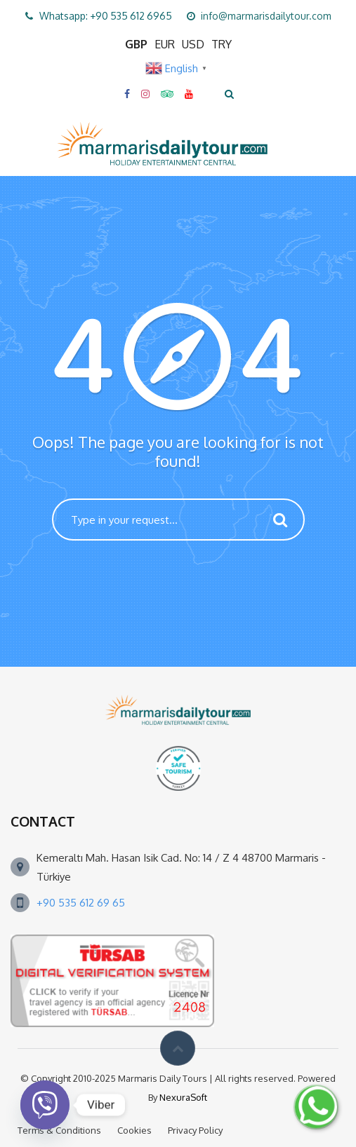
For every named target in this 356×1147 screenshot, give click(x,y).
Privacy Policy (195, 1130)
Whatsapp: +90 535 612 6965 (105, 16)
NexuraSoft (183, 1097)
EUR (164, 44)
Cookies (134, 1130)
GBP (136, 44)
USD (193, 44)
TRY (221, 44)
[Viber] (45, 1104)
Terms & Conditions (59, 1130)
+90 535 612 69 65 (81, 902)
